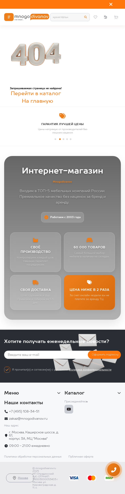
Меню (32, 393)
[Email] (53, 355)
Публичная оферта (80, 456)
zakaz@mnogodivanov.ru (28, 418)
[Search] (70, 17)
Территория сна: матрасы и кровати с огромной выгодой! (59, 4)
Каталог (92, 393)
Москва (20, 478)
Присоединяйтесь (76, 401)
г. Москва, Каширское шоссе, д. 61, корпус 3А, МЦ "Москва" (34, 435)
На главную (37, 101)
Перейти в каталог (36, 93)
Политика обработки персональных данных (33, 456)
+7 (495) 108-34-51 (24, 411)
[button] (55, 139)
